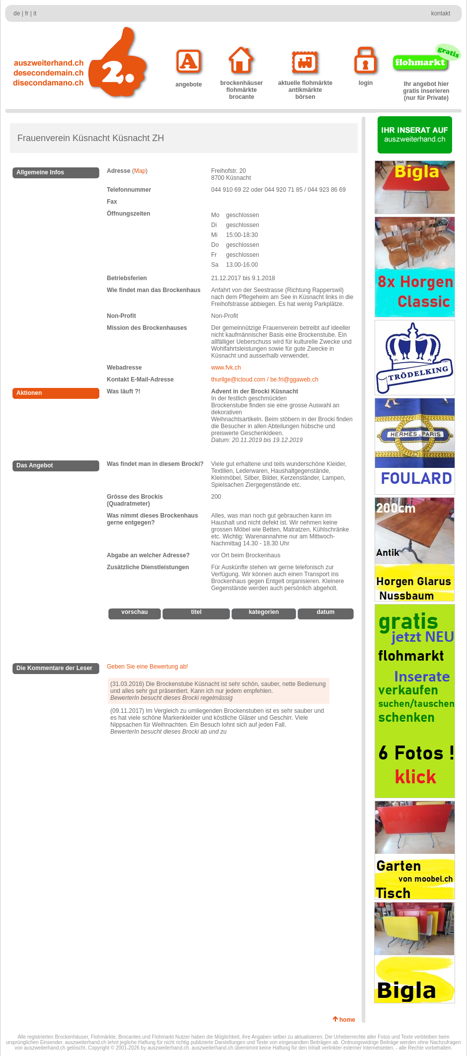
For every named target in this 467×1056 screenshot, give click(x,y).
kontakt (441, 13)
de (16, 13)
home (349, 1019)
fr (26, 13)
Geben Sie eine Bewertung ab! (147, 666)
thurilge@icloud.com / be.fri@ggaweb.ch (264, 379)
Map (140, 170)
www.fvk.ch (226, 367)
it (34, 13)
